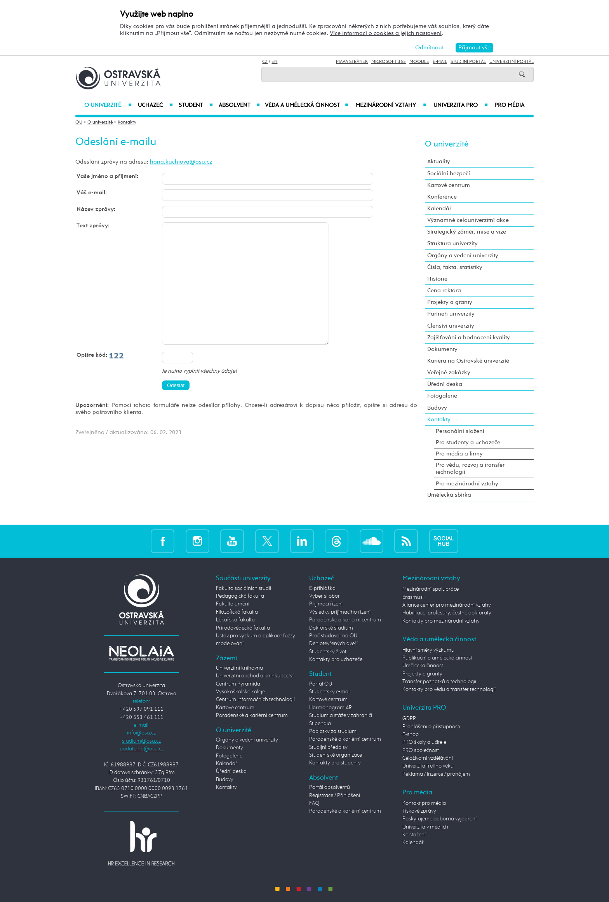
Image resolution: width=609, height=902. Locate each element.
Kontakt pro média (424, 803)
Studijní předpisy (328, 747)
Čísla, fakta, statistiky (454, 267)
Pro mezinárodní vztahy (467, 484)
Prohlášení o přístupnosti (431, 726)
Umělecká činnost (422, 665)
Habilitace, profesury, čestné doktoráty (446, 613)
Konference (442, 197)
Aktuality (438, 161)
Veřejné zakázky (448, 372)
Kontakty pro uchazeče (335, 659)
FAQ (314, 803)
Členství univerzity (450, 326)
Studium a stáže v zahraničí (340, 715)
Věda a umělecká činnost (306, 105)
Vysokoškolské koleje (240, 691)
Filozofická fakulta (237, 612)
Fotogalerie (442, 396)
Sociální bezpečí (448, 173)
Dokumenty (442, 349)
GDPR (409, 718)
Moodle (419, 61)
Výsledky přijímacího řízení (340, 612)
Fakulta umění (232, 604)
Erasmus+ (414, 597)
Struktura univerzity (452, 243)
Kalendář (439, 208)
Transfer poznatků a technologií (439, 681)
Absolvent (239, 105)
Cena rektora (444, 290)
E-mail (440, 61)
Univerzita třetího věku (428, 766)
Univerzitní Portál (511, 61)
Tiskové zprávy (419, 811)
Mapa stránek (352, 61)
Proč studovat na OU (333, 636)
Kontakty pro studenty (335, 763)
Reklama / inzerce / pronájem (436, 774)
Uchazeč (155, 105)
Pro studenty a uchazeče (468, 442)
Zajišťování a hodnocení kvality (468, 337)
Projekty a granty (449, 302)
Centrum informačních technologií (255, 699)
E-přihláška (322, 588)
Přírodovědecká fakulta (243, 628)
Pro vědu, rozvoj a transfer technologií (470, 468)
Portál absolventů (329, 787)
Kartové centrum (448, 185)
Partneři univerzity (451, 314)
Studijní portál (468, 61)
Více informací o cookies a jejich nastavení (386, 33)
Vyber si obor (324, 596)
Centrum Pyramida (238, 684)
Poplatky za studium (333, 731)
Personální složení (460, 431)
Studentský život (327, 651)
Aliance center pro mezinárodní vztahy (446, 605)
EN (274, 61)
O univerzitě (108, 105)
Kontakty (127, 122)
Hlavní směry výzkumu (428, 650)
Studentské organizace (335, 755)
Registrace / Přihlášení (334, 795)
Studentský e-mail (330, 691)
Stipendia (320, 723)
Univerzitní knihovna (239, 668)
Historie (437, 279)
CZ (265, 61)
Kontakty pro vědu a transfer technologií (449, 689)
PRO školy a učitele (424, 742)
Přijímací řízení (326, 604)
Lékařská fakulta (235, 620)
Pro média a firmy (459, 454)
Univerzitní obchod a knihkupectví (255, 676)
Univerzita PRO (460, 105)
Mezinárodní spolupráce (430, 589)
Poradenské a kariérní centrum (252, 715)
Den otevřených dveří (333, 643)
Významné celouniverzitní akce (468, 220)
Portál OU (320, 684)
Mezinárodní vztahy (390, 105)
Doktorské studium (331, 628)
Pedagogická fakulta (240, 596)
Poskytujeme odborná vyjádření (439, 819)
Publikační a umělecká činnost (437, 658)
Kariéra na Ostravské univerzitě (468, 361)
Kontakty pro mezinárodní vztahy (441, 621)
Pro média (509, 105)
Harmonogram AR (330, 707)
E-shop (410, 734)
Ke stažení (414, 834)
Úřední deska (444, 384)
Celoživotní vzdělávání (427, 758)
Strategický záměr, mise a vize (466, 232)
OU (78, 122)
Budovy (437, 408)
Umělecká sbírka (449, 495)
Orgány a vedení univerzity (462, 255)
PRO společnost (420, 750)
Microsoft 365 (388, 61)
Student (196, 105)
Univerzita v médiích (425, 827)
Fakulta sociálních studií (243, 588)
